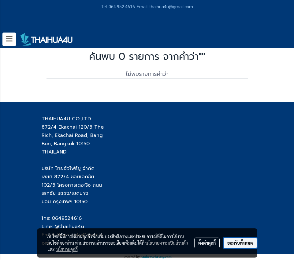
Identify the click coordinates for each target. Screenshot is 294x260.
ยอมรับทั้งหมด (240, 243)
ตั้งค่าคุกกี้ (207, 243)
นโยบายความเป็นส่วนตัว (166, 243)
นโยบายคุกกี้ (67, 249)
